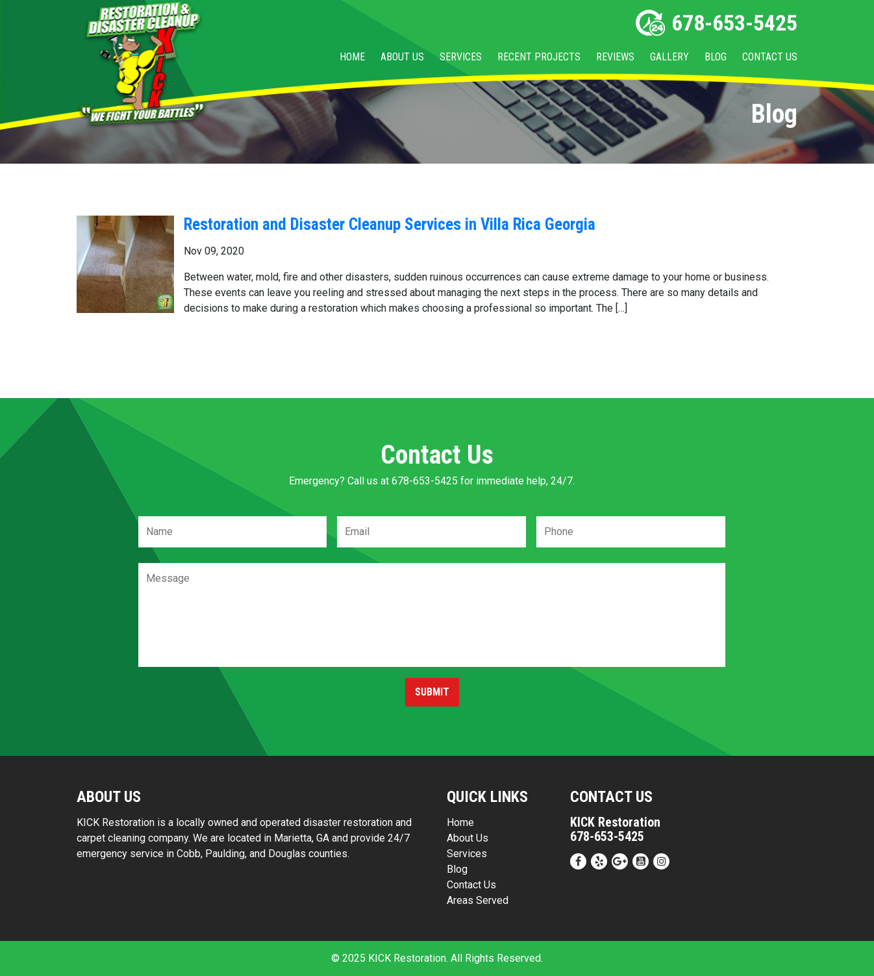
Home (352, 57)
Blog (716, 57)
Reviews (615, 57)
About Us (402, 57)
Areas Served (477, 900)
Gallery (669, 57)
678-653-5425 (716, 23)
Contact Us (769, 57)
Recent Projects (539, 57)
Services (461, 57)
